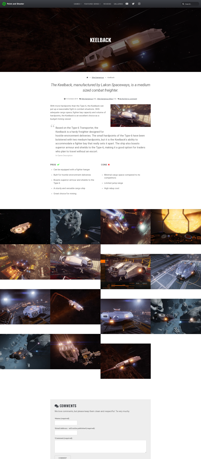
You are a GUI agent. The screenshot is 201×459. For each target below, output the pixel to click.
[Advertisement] (167, 120)
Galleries (118, 4)
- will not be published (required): (75, 428)
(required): (62, 418)
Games (77, 4)
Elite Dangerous (98, 77)
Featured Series (91, 4)
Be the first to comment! (128, 99)
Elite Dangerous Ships (105, 99)
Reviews (107, 4)
